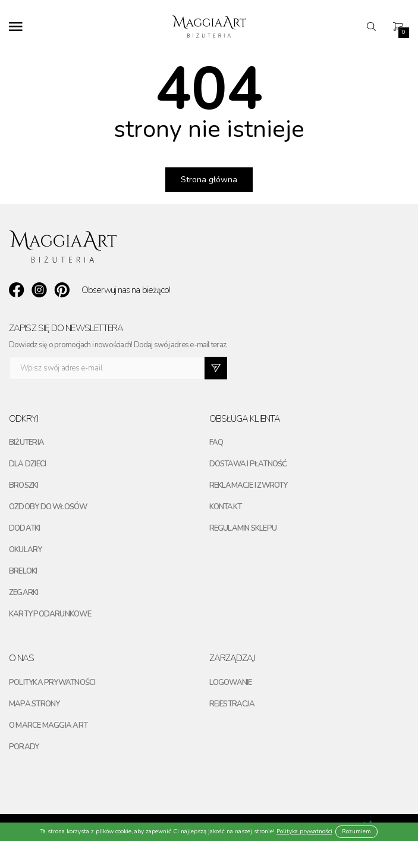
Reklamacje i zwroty (248, 485)
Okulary (25, 549)
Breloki (23, 571)
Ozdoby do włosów (48, 507)
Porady (24, 747)
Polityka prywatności (52, 682)
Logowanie (230, 682)
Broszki (24, 485)
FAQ (216, 442)
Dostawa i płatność (248, 464)
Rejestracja (231, 704)
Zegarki (24, 592)
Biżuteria (26, 442)
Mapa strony (34, 704)
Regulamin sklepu (243, 528)
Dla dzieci (27, 464)
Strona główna (209, 179)
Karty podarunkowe (50, 614)
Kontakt (225, 507)
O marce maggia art (48, 725)
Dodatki (24, 528)
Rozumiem (356, 831)
